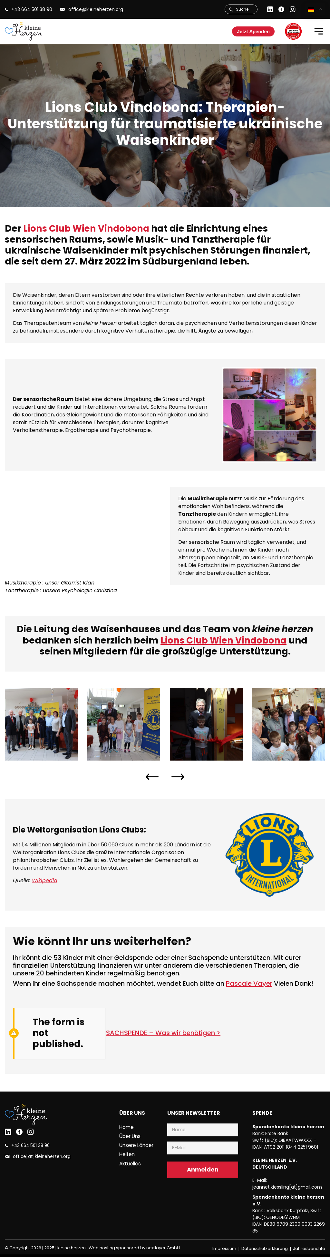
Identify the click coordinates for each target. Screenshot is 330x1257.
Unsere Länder (136, 1145)
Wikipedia (44, 880)
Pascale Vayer (249, 983)
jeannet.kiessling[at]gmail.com (287, 1187)
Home (126, 1127)
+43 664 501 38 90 (29, 1145)
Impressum (224, 1248)
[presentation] (152, 776)
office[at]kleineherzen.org (41, 1156)
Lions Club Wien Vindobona (88, 228)
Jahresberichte (309, 1248)
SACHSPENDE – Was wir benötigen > (163, 1032)
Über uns (130, 1136)
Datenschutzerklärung (264, 1248)
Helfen (127, 1154)
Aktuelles (130, 1163)
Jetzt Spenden (253, 31)
